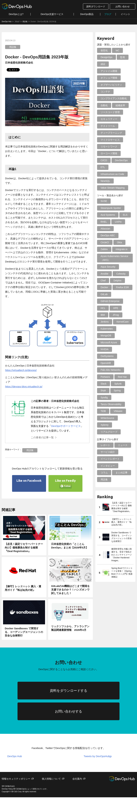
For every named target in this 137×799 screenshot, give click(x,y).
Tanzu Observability (110, 397)
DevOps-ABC (107, 235)
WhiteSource (107, 411)
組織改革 (120, 105)
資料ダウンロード (95, 6)
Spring (116, 383)
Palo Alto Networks (110, 363)
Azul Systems (107, 214)
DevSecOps (121, 160)
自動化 (104, 105)
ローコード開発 (108, 153)
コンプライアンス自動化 (113, 98)
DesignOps (106, 57)
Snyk (103, 383)
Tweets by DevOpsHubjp (98, 757)
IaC (117, 50)
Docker (104, 287)
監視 (122, 57)
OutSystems (122, 349)
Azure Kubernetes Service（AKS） (114, 258)
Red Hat (121, 370)
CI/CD (103, 160)
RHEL (103, 221)
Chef (103, 280)
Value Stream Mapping (112, 187)
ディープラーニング (111, 132)
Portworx (105, 370)
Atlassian (105, 228)
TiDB (103, 404)
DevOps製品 (87, 14)
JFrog (115, 315)
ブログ (107, 14)
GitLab (103, 294)
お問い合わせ (122, 6)
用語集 (12, 47)
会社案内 (77, 780)
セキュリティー (108, 119)
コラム (104, 465)
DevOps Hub (14, 757)
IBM (102, 315)
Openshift (105, 356)
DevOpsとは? (16, 14)
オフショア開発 (108, 77)
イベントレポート (109, 452)
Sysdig (104, 390)
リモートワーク (108, 146)
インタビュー (107, 458)
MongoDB (105, 335)
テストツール (107, 126)
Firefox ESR (122, 287)
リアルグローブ (108, 425)
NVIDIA (104, 349)
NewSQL (105, 181)
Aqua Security (107, 266)
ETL (102, 167)
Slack (103, 376)
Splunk (117, 376)
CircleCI (104, 242)
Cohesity (120, 273)
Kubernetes (106, 328)
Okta (119, 242)
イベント (125, 14)
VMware (117, 404)
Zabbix (104, 249)
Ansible (104, 273)
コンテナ (105, 91)
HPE (115, 308)
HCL (102, 308)
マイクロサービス (109, 139)
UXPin (117, 221)
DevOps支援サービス (52, 14)
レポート (105, 438)
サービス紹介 (107, 445)
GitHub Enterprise (109, 301)
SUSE (103, 201)
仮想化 (104, 50)
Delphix (117, 280)
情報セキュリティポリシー (16, 780)
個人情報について (51, 780)
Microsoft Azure (108, 342)
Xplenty (104, 418)
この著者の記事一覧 (42, 437)
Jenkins (104, 321)
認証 (102, 64)
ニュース (122, 438)
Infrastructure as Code (112, 174)
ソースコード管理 (109, 112)
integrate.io (121, 249)
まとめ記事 (121, 465)
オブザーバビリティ (111, 84)
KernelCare (122, 321)
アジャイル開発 (108, 71)
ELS (125, 214)
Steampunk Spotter (110, 208)
